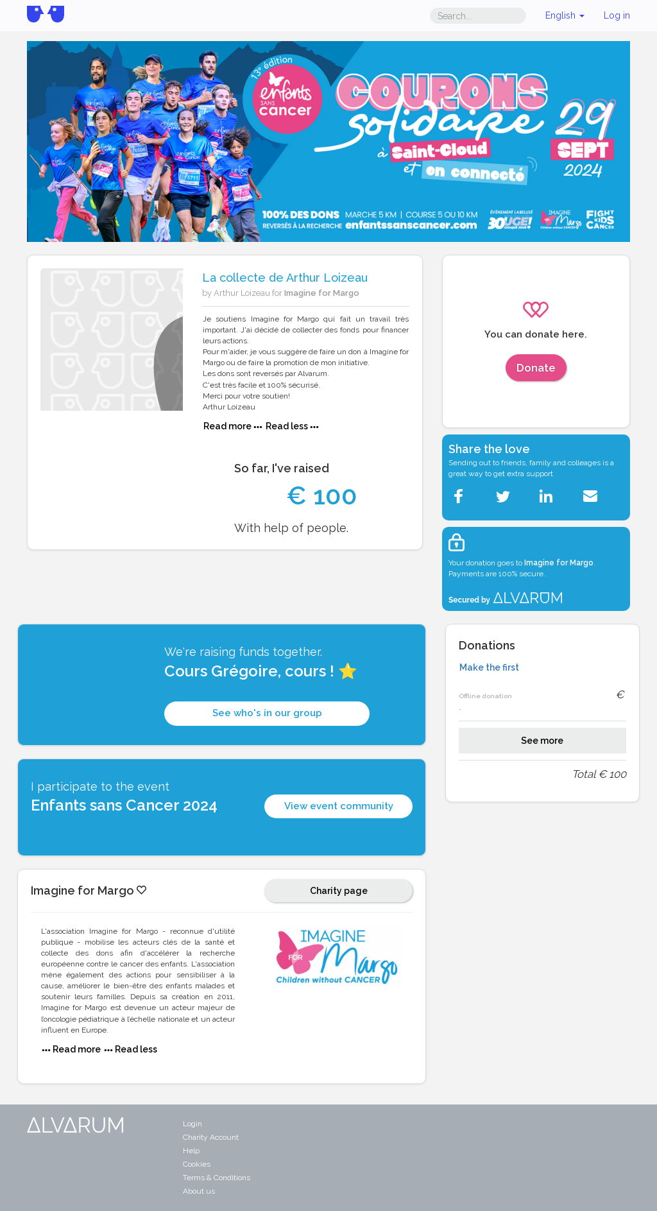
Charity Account (211, 1137)
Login (192, 1123)
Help (191, 1150)
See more (542, 740)
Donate (536, 367)
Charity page (339, 891)
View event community (338, 806)
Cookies (196, 1164)
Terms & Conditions (216, 1177)
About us (199, 1191)
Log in (617, 15)
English (564, 15)
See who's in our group (267, 713)
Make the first (489, 667)
